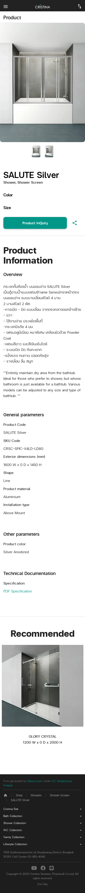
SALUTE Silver (20, 800)
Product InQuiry (35, 222)
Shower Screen (59, 795)
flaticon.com (34, 781)
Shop (19, 795)
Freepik (8, 785)
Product (12, 17)
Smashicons (64, 781)
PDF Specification (17, 591)
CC (54, 781)
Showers (36, 795)
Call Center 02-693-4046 (28, 856)
